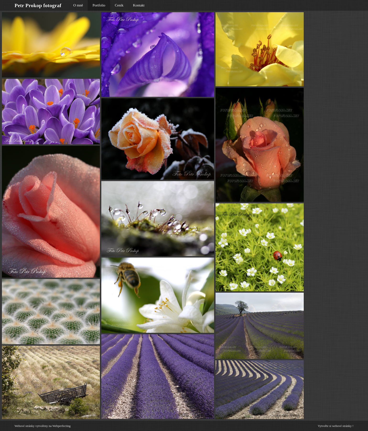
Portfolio (98, 5)
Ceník (119, 5)
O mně (78, 5)
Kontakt (138, 5)
